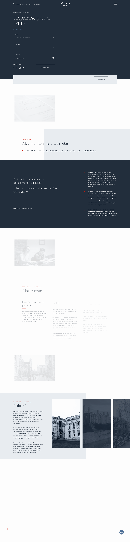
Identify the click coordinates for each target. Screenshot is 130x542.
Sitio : (37, 4)
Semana (17, 44)
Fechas (17, 54)
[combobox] (34, 38)
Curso (17, 34)
